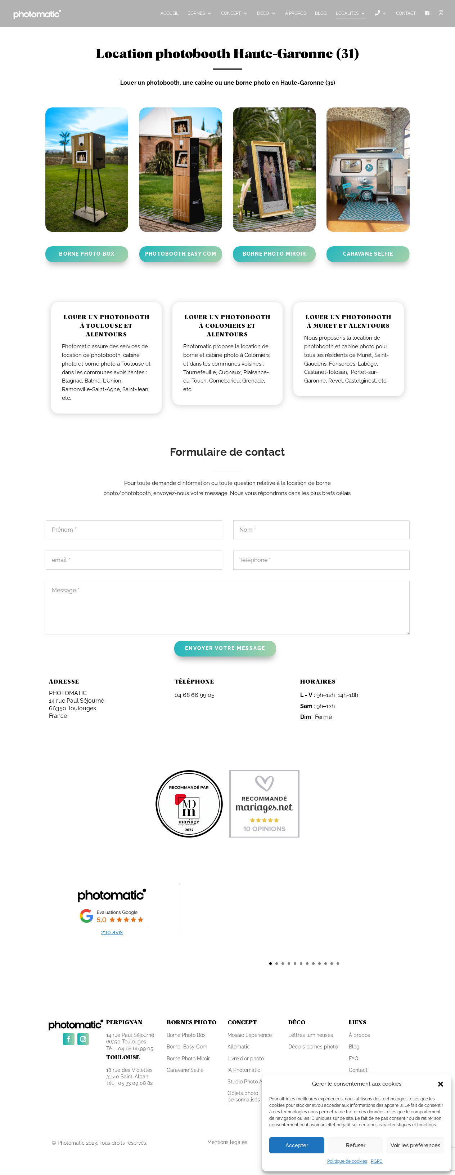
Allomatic (238, 1047)
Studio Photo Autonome (255, 1082)
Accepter (296, 1145)
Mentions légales (227, 1142)
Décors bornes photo (313, 1047)
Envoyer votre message (225, 648)
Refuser (355, 1145)
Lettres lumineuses (310, 1035)
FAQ (353, 1058)
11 (331, 963)
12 (338, 963)
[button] (440, 1084)
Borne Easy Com (187, 1047)
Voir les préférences (415, 1145)
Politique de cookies (347, 1161)
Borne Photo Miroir (188, 1058)
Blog (354, 1047)
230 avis (112, 932)
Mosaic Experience (249, 1035)
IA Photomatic (243, 1070)
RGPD (377, 1161)
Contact (358, 1070)
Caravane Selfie (185, 1070)
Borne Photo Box (186, 1035)
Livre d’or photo (245, 1058)
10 (325, 963)
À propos (359, 1035)
